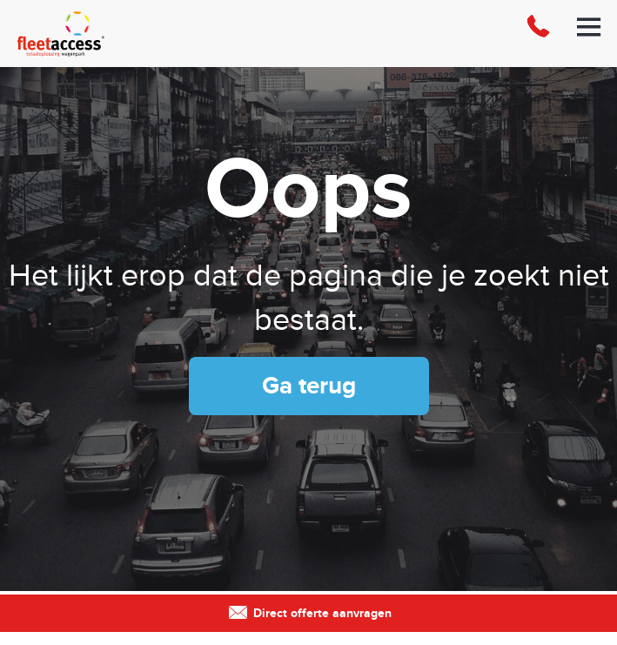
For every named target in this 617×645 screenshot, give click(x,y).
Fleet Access (104, 33)
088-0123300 (538, 33)
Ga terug (309, 386)
